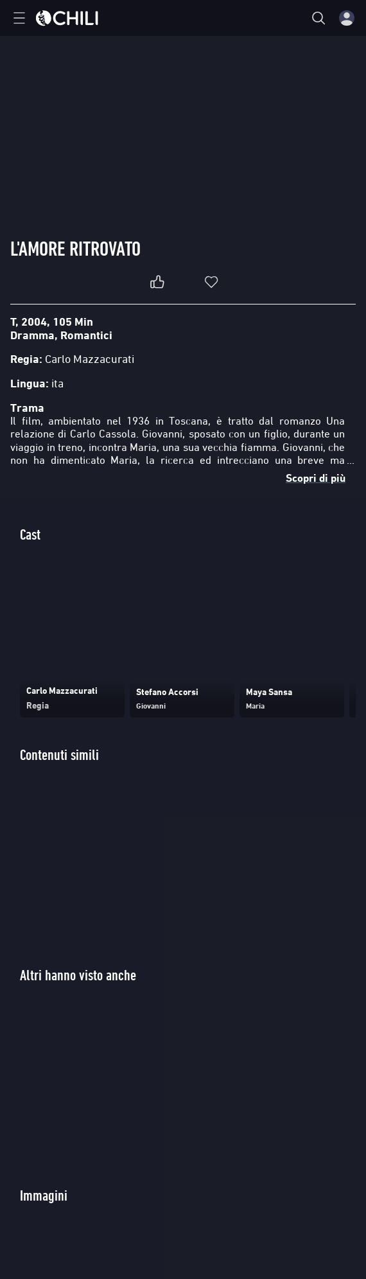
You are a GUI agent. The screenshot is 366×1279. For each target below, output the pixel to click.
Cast (30, 534)
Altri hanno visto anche (78, 975)
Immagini (43, 1195)
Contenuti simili (59, 754)
